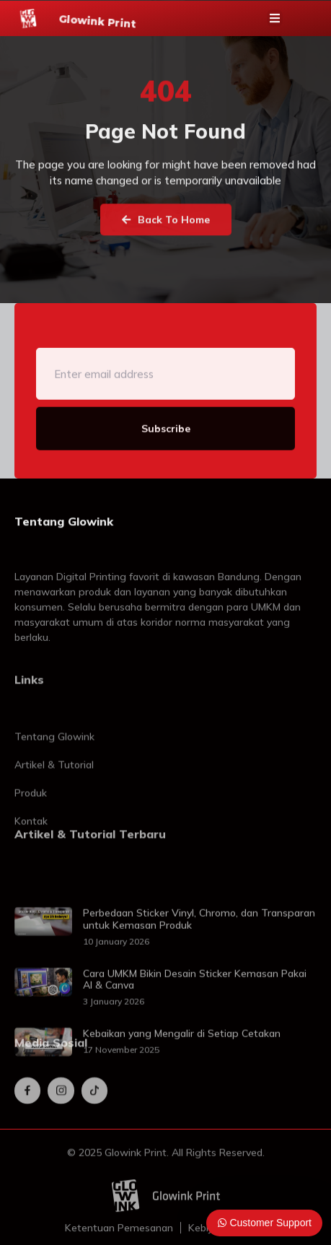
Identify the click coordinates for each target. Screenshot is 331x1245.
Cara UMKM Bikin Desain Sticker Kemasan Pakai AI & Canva (194, 1021)
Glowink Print (97, 23)
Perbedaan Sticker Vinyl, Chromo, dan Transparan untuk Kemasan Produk (199, 960)
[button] (275, 21)
